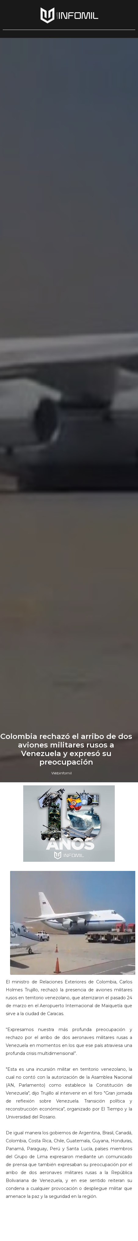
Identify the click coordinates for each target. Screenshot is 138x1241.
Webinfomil (61, 773)
